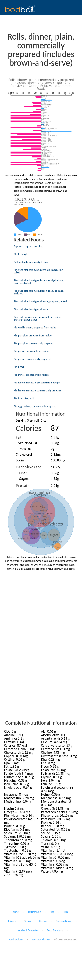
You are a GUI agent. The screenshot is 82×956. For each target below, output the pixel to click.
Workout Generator (28, 930)
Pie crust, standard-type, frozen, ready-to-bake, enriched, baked (39, 282)
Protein (23, 485)
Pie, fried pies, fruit (24, 398)
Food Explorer (16, 939)
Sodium (21, 460)
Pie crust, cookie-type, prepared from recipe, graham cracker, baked (37, 318)
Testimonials (34, 911)
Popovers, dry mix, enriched (28, 246)
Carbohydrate (29, 467)
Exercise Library (64, 921)
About (16, 911)
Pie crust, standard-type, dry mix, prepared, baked (40, 301)
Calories (29, 428)
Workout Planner (41, 939)
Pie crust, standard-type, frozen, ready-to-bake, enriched (39, 292)
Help (65, 911)
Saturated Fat (27, 443)
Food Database (55, 930)
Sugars (24, 479)
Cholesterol (24, 454)
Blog (52, 911)
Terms (27, 921)
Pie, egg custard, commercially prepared (35, 406)
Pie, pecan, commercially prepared (32, 359)
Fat (19, 437)
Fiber (23, 473)
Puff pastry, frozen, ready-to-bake (31, 262)
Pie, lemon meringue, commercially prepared (38, 390)
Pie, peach (19, 366)
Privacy (12, 921)
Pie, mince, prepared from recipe (31, 374)
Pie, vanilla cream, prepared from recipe (35, 327)
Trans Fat (24, 449)
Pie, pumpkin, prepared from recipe (33, 335)
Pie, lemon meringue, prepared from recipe (37, 382)
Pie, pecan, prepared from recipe (31, 351)
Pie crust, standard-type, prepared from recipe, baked (39, 271)
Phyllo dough (21, 254)
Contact (43, 921)
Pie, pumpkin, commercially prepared (34, 343)
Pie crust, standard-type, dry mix (31, 309)
